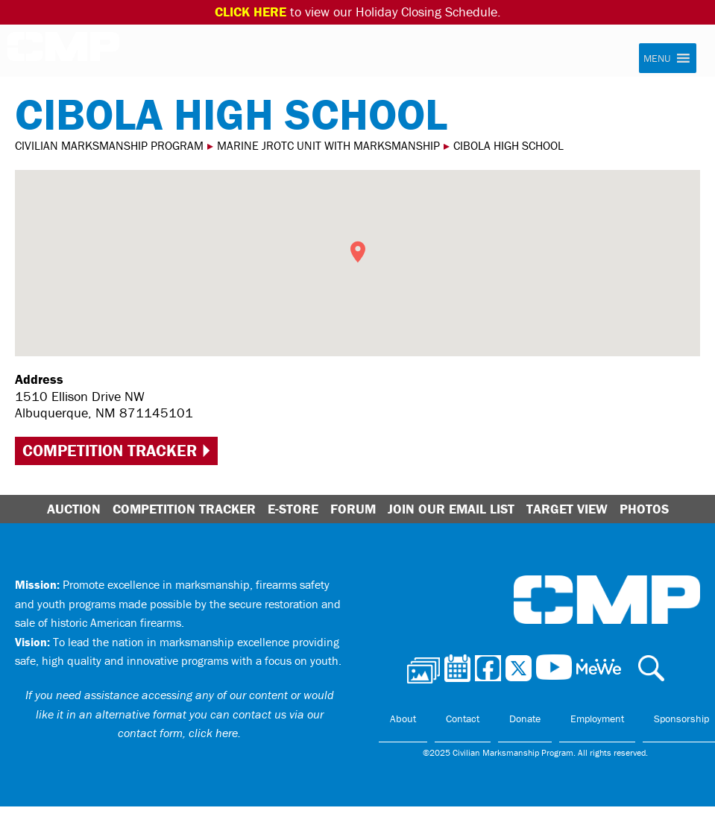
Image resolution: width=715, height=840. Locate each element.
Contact (462, 718)
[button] (656, 58)
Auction (74, 508)
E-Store (293, 508)
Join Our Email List (451, 508)
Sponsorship (681, 718)
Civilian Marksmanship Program (63, 51)
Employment (597, 718)
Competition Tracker (109, 450)
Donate (525, 718)
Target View (567, 508)
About (403, 718)
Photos (644, 508)
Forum (353, 508)
